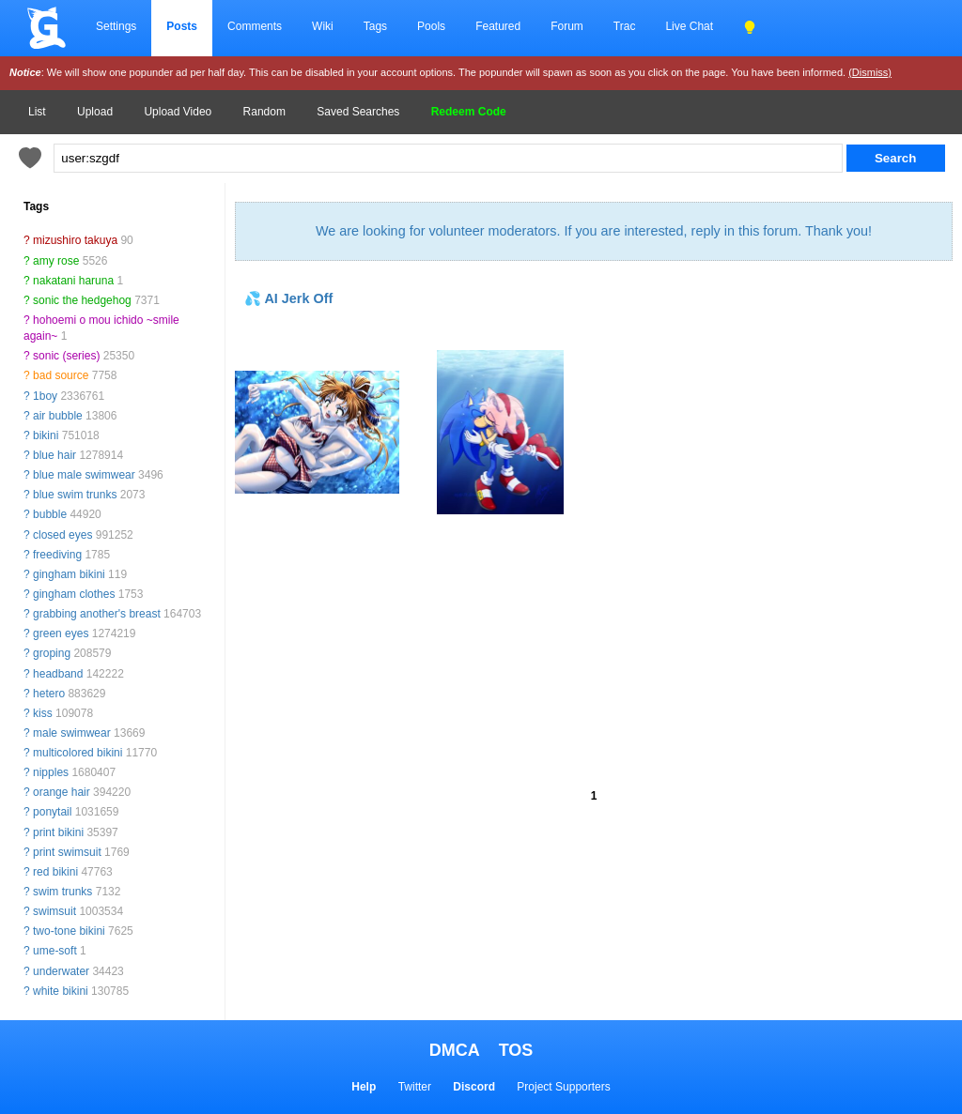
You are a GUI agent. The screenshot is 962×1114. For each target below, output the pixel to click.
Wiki (323, 26)
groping (51, 653)
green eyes (60, 633)
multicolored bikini (77, 752)
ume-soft (55, 950)
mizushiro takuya (75, 240)
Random (264, 111)
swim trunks (62, 891)
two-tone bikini (69, 931)
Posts (181, 26)
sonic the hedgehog (82, 300)
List (37, 111)
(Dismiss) (870, 72)
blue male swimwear (84, 474)
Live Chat (689, 26)
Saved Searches (358, 111)
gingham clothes (74, 594)
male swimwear (72, 733)
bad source (60, 375)
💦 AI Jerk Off (288, 298)
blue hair (54, 455)
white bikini (60, 991)
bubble (50, 514)
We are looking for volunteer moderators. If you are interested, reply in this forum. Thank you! (594, 230)
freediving (57, 554)
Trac (624, 26)
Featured (497, 26)
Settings (116, 26)
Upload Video (177, 111)
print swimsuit (67, 852)
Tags (375, 26)
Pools (431, 26)
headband (58, 673)
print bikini (58, 832)
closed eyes (62, 535)
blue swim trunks (74, 494)
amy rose (56, 260)
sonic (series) (66, 355)
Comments (254, 26)
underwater (61, 971)
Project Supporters (563, 1086)
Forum (567, 26)
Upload (95, 111)
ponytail (52, 811)
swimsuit (54, 911)
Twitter (414, 1086)
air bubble (58, 415)
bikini (45, 435)
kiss (43, 713)
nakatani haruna (73, 280)
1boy (45, 396)
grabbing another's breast (97, 613)
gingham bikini (69, 574)
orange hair (61, 792)
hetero (49, 693)
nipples (51, 772)
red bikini (55, 871)
